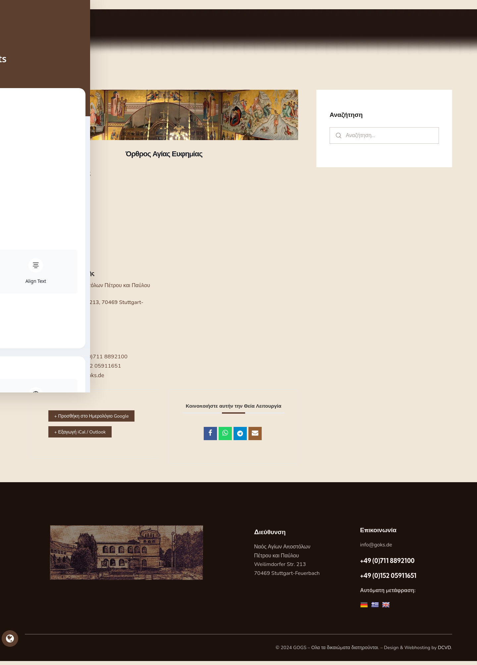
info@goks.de (376, 548)
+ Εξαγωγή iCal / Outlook (85, 441)
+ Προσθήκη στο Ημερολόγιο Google (84, 421)
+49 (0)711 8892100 (102, 356)
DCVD (444, 651)
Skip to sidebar (19, 4)
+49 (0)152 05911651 (93, 366)
